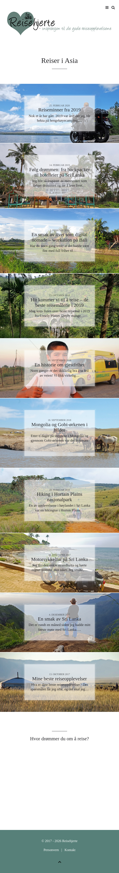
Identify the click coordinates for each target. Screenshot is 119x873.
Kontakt (70, 850)
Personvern (51, 850)
